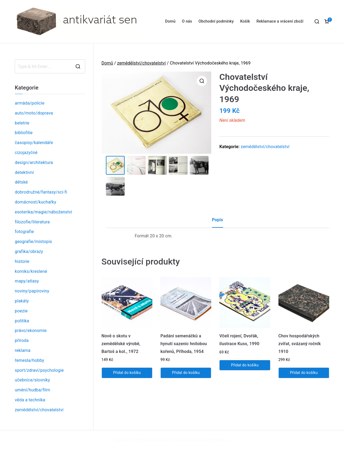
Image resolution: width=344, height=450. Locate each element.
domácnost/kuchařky (35, 202)
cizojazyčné (26, 152)
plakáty (22, 300)
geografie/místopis (33, 241)
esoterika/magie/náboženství (43, 212)
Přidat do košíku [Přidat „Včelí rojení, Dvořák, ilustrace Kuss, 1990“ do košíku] (245, 365)
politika (22, 320)
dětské (21, 182)
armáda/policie (29, 103)
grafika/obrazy (29, 251)
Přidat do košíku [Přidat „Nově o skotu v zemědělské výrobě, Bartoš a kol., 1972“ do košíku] (127, 373)
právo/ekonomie (30, 330)
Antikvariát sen (157, 440)
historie (22, 261)
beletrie (22, 123)
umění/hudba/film (32, 389)
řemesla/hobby (29, 360)
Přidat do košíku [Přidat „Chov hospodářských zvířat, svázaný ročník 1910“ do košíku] (304, 373)
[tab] (217, 222)
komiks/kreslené (31, 271)
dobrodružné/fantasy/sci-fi (41, 192)
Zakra (198, 440)
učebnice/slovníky (32, 380)
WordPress (220, 440)
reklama (22, 350)
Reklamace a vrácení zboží (279, 21)
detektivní (24, 172)
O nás (187, 21)
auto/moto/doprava (34, 113)
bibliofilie (24, 132)
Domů (170, 21)
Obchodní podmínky (216, 21)
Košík (245, 21)
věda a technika (30, 399)
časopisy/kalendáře (34, 142)
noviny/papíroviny (32, 291)
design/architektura (34, 162)
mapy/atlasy (27, 281)
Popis (217, 220)
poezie (21, 310)
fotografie (24, 231)
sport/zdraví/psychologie (39, 370)
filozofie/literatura (32, 221)
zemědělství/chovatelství (141, 63)
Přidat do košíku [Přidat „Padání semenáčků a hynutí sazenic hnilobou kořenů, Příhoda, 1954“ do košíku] (186, 373)
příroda (22, 340)
